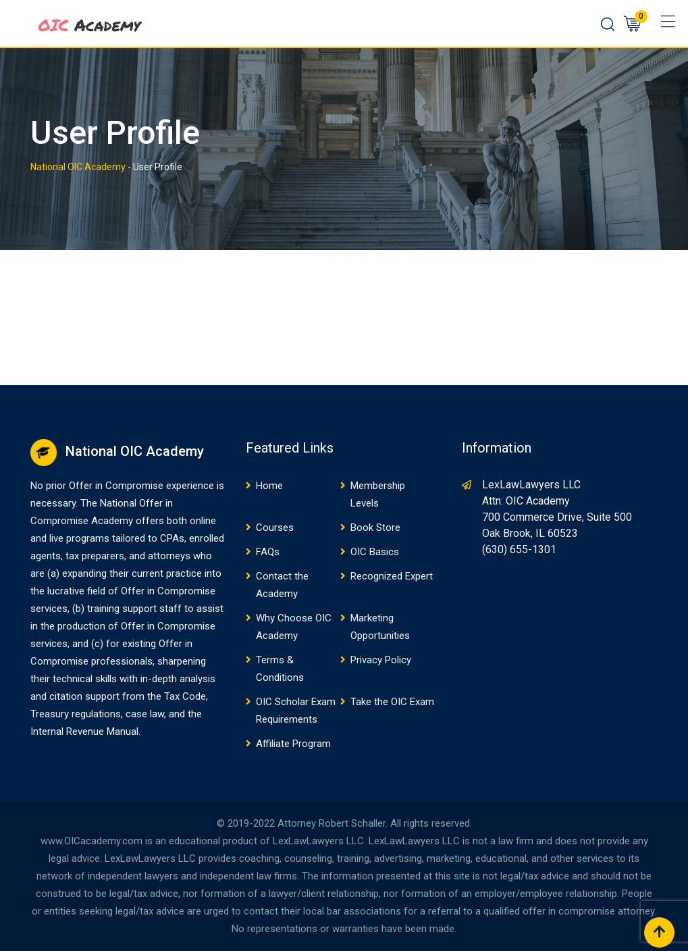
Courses (275, 527)
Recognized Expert (391, 576)
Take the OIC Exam (392, 702)
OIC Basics (374, 552)
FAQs (268, 552)
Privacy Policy (380, 660)
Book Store (375, 527)
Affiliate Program (293, 744)
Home (269, 486)
